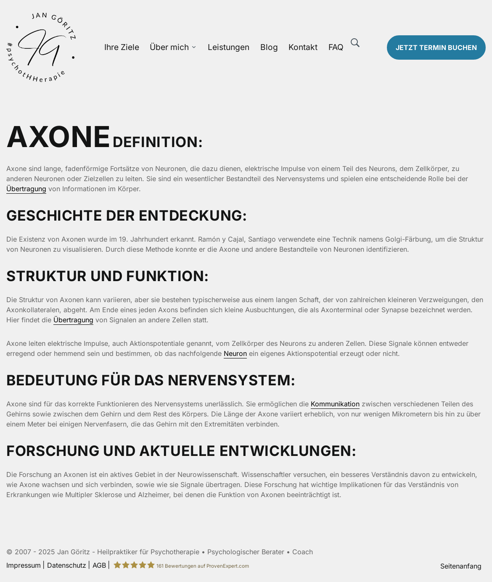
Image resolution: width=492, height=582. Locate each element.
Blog (269, 47)
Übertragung (26, 188)
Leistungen (228, 47)
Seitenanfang (460, 566)
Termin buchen (436, 47)
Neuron (235, 353)
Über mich (169, 47)
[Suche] (355, 43)
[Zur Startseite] (61, 47)
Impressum (23, 565)
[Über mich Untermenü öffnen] (193, 47)
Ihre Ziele (121, 47)
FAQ (336, 47)
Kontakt (302, 47)
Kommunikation (335, 404)
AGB (99, 565)
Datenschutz (66, 565)
